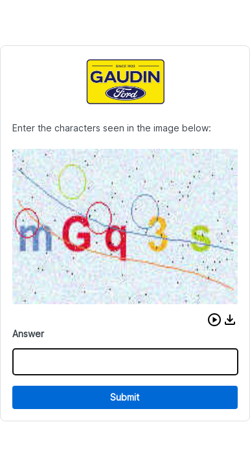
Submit (124, 397)
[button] (214, 319)
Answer (28, 333)
